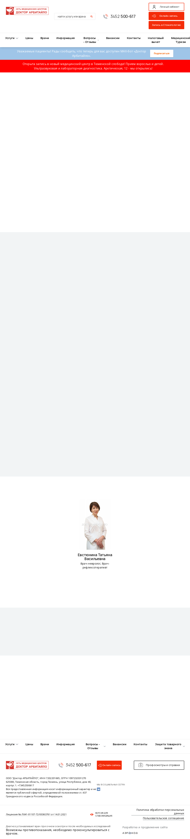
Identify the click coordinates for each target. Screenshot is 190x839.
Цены (29, 38)
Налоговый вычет (156, 40)
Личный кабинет (169, 6)
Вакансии (113, 38)
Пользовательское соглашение (163, 818)
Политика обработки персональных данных (160, 811)
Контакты (134, 38)
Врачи (44, 38)
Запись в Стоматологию (166, 25)
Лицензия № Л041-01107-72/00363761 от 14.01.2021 (36, 814)
